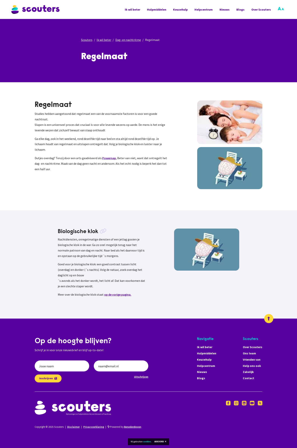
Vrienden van (251, 359)
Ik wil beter (132, 9)
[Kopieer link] (103, 232)
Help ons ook (252, 366)
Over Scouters (261, 9)
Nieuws (225, 9)
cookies (147, 441)
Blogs (240, 9)
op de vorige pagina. (117, 294)
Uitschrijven (141, 376)
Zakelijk (248, 372)
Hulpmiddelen (156, 9)
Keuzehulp (180, 9)
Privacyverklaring (93, 426)
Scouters (86, 40)
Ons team (249, 353)
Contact (248, 378)
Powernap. (109, 158)
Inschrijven (48, 378)
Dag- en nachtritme (128, 40)
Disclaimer (73, 426)
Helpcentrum (204, 9)
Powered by (124, 426)
